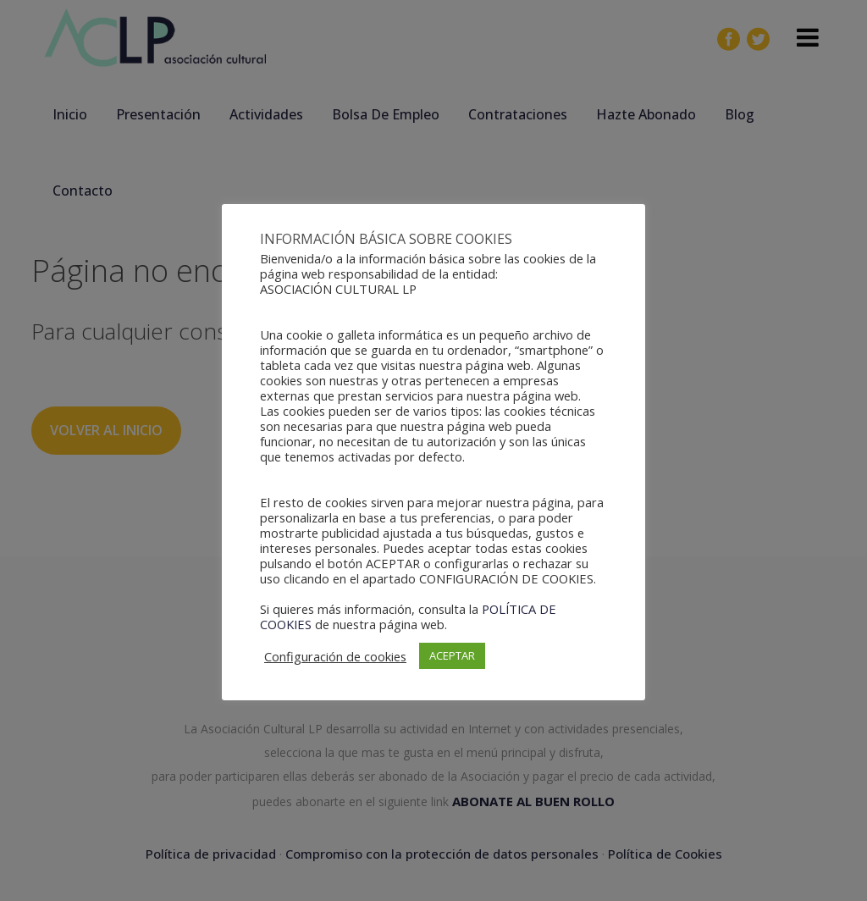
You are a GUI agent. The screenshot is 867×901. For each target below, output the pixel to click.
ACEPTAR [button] (452, 655)
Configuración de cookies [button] (335, 656)
